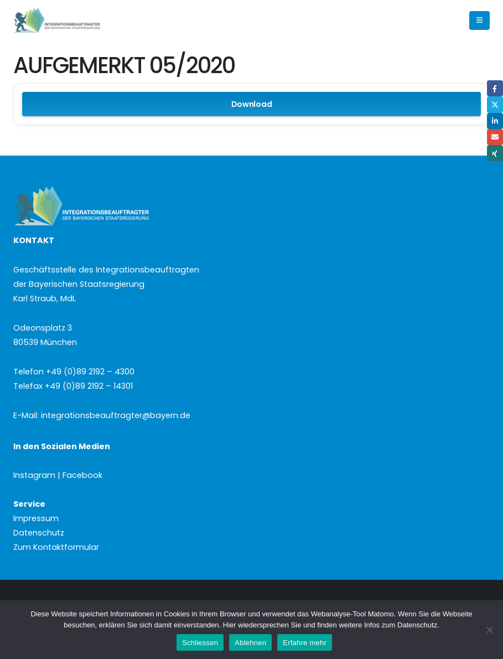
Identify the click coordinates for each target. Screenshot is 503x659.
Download (251, 104)
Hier (229, 625)
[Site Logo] (75, 21)
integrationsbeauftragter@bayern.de (115, 415)
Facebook (495, 88)
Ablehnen (250, 643)
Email (495, 137)
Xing (495, 153)
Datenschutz (38, 532)
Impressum (36, 518)
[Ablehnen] (489, 629)
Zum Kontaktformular (56, 547)
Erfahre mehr (304, 643)
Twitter (495, 104)
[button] (479, 20)
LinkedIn (495, 121)
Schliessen (200, 643)
